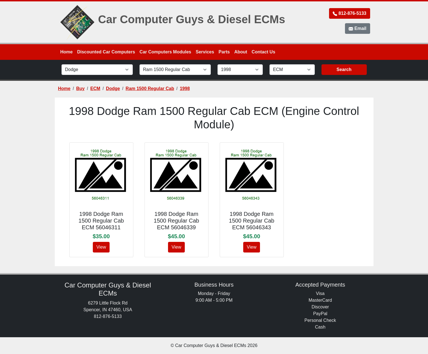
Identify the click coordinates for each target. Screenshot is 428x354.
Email (357, 28)
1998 (185, 88)
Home (66, 51)
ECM (95, 88)
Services (205, 51)
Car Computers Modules (165, 51)
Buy (80, 88)
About (240, 51)
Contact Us (263, 51)
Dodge (113, 88)
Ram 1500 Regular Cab (150, 88)
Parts (224, 51)
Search (344, 69)
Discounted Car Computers (106, 51)
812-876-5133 (349, 13)
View (101, 247)
